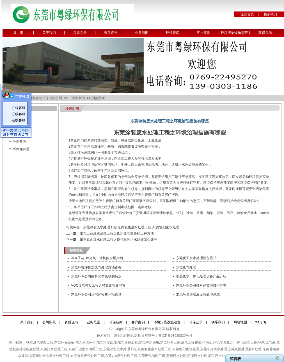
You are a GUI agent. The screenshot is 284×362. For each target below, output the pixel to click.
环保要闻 (19, 141)
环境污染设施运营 (234, 33)
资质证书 (111, 33)
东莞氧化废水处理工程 (134, 227)
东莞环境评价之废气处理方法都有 (96, 267)
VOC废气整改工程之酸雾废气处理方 (98, 285)
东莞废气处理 (186, 267)
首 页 (18, 33)
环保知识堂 (21, 149)
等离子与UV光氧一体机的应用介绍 (97, 258)
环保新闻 (172, 33)
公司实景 (80, 33)
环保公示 (265, 33)
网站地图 (240, 322)
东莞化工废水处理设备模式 (196, 258)
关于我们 (49, 33)
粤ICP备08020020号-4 (175, 336)
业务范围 (141, 33)
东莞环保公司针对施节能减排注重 (201, 285)
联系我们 (270, 14)
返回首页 (247, 14)
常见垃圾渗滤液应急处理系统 (198, 294)
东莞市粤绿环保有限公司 (44, 98)
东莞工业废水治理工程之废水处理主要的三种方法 (117, 233)
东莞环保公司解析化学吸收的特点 (96, 276)
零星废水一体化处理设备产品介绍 (201, 276)
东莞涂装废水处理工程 (142, 132)
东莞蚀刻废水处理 (165, 227)
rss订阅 (260, 322)
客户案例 (203, 33)
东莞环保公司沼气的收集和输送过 (96, 294)
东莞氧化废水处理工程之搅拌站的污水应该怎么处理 (118, 240)
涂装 (189, 213)
